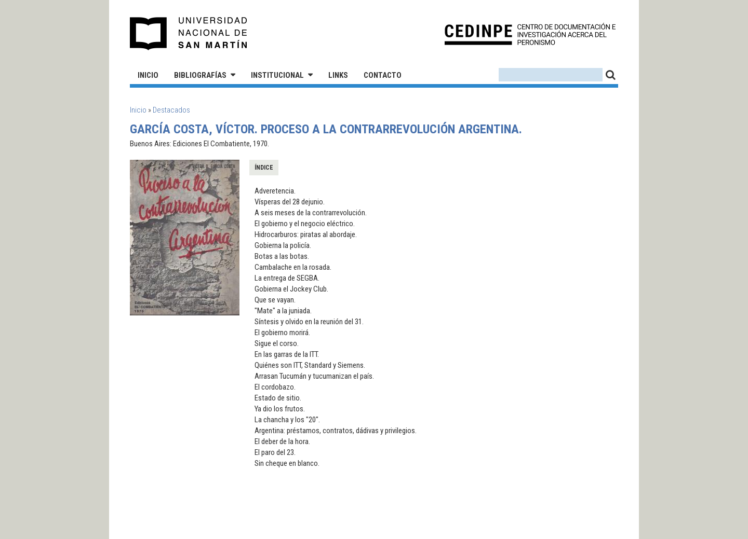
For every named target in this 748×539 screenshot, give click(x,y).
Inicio (148, 75)
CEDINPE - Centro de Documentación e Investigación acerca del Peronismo (530, 34)
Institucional (277, 75)
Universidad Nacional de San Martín (189, 33)
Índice (264, 167)
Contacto (383, 75)
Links (338, 75)
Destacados (171, 110)
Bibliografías (200, 75)
